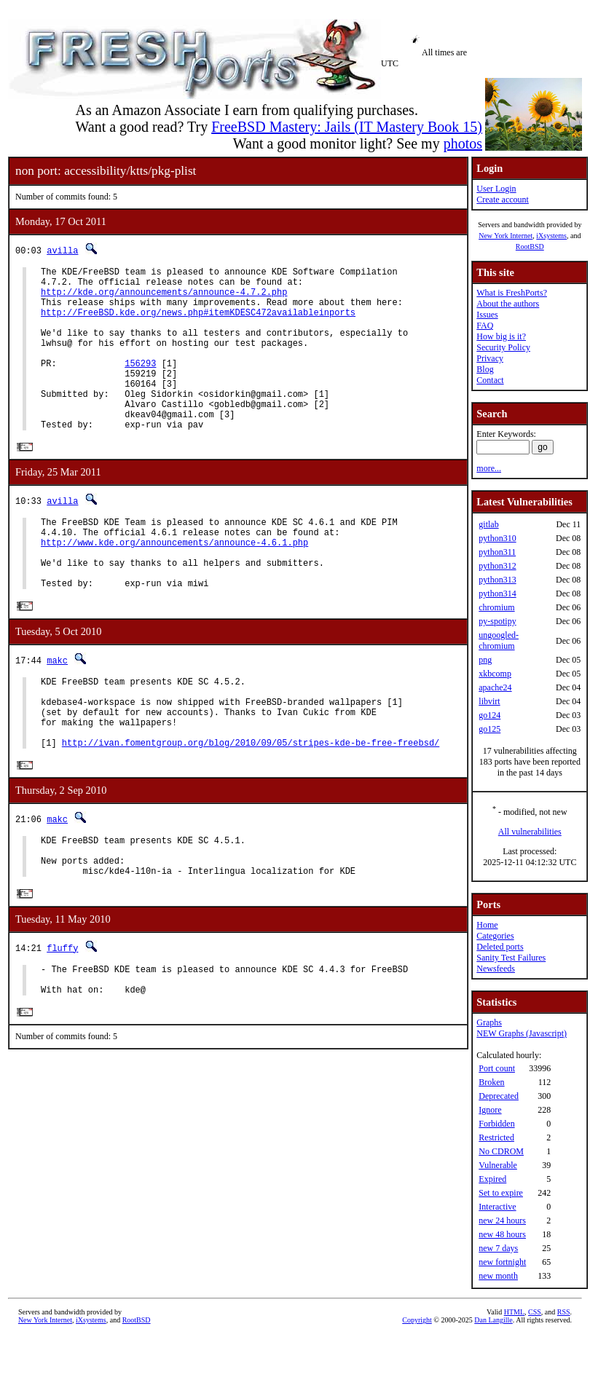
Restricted (496, 1137)
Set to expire (501, 1193)
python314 (497, 593)
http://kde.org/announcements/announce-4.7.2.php (164, 298)
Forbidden (496, 1124)
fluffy (62, 1023)
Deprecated (499, 1096)
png (485, 660)
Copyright (417, 1320)
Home (486, 925)
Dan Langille (493, 1320)
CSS (534, 1312)
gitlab (488, 524)
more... (488, 468)
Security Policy (503, 347)
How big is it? (501, 336)
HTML (514, 1312)
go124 (489, 715)
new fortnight (502, 1262)
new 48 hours (502, 1234)
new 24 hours (502, 1220)
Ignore (490, 1110)
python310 (497, 538)
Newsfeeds (495, 968)
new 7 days (498, 1248)
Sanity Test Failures (511, 958)
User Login (496, 189)
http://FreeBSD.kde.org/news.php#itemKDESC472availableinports (198, 323)
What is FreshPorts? (511, 293)
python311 (497, 552)
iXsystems (551, 236)
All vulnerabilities (530, 832)
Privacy (489, 358)
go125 (489, 729)
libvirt (489, 701)
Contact (489, 380)
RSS (563, 1312)
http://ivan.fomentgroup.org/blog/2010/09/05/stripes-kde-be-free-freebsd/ (250, 808)
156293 (140, 385)
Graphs (489, 1022)
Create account (502, 199)
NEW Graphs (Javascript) (521, 1033)
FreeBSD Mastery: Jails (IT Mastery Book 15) (346, 127)
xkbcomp (495, 674)
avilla (62, 250)
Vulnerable (498, 1165)
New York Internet (505, 236)
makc (57, 711)
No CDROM (501, 1151)
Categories (495, 936)
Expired (492, 1179)
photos (463, 143)
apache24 (495, 687)
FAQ (484, 325)
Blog (484, 369)
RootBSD (530, 246)
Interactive (497, 1207)
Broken (491, 1082)
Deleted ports (499, 947)
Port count (497, 1068)
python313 (497, 580)
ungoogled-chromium (499, 640)
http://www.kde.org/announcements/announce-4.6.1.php (174, 584)
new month (498, 1276)
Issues (486, 314)
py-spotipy (497, 621)
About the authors (507, 304)
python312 (497, 566)
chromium (496, 607)
